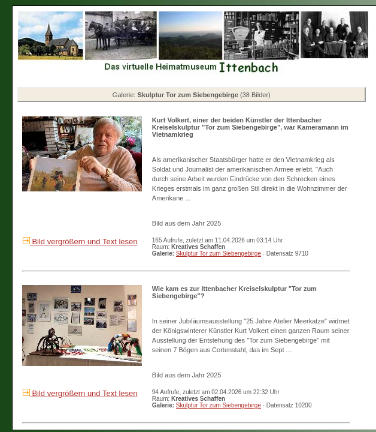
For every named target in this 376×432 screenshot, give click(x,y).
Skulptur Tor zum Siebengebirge (218, 253)
